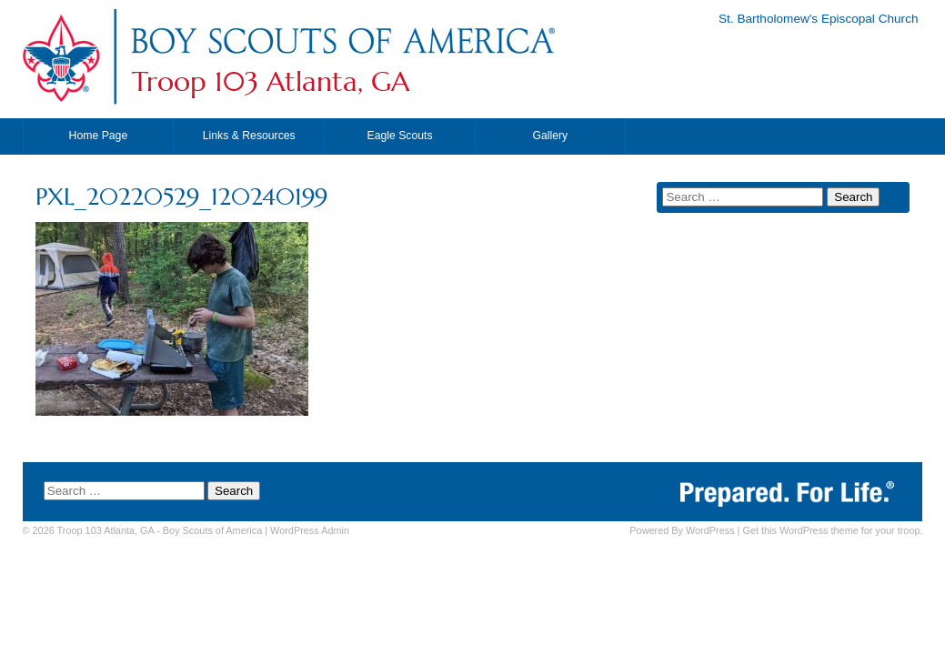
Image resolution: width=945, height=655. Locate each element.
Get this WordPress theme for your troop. (832, 530)
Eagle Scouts (399, 135)
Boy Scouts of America (212, 530)
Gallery (550, 135)
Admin (309, 530)
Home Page (98, 135)
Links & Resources (249, 135)
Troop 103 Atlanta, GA (270, 82)
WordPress (710, 530)
